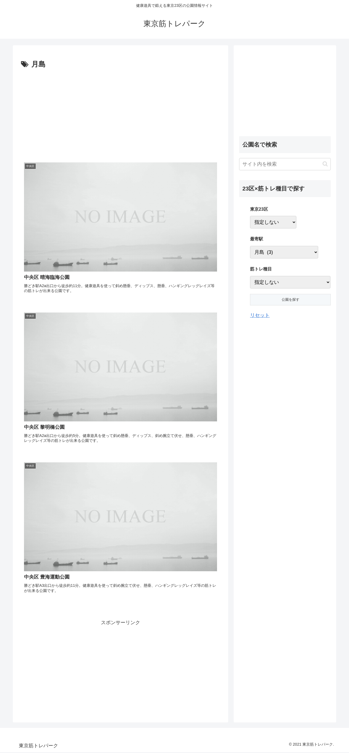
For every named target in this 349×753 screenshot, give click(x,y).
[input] (285, 164)
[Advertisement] (71, 111)
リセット (260, 315)
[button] (325, 164)
